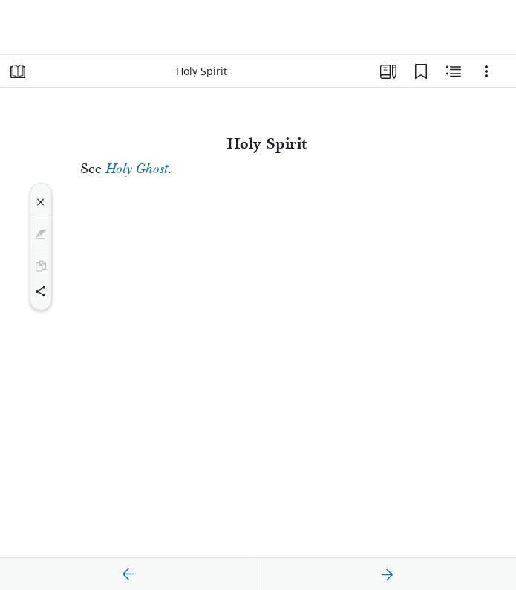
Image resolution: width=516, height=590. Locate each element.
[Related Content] (453, 71)
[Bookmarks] (421, 71)
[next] (387, 574)
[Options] (486, 71)
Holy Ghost (136, 169)
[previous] (128, 574)
